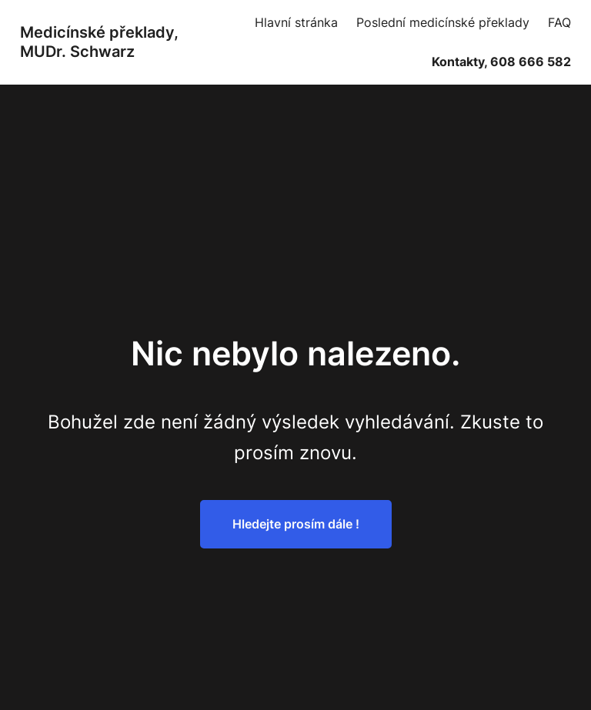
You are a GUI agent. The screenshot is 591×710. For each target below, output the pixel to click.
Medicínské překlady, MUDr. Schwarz (99, 42)
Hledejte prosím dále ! (295, 524)
